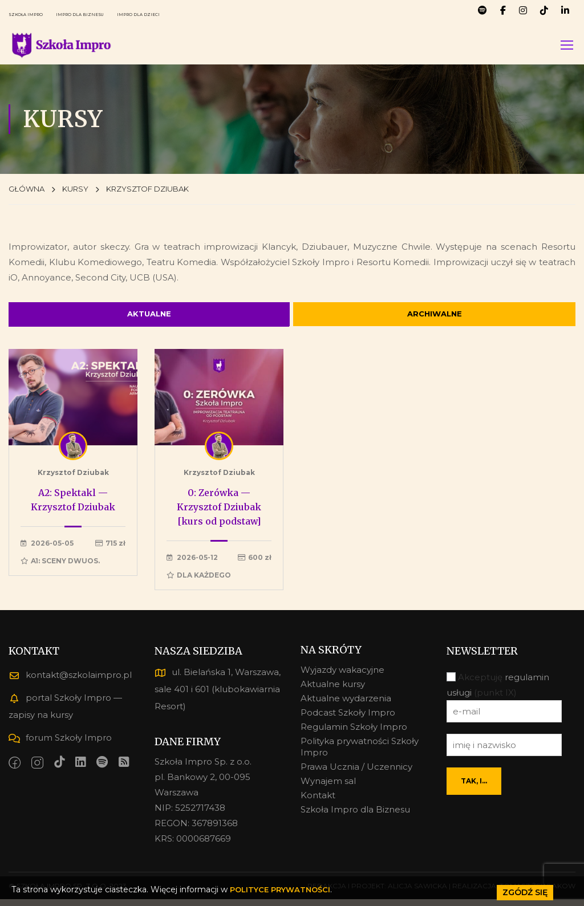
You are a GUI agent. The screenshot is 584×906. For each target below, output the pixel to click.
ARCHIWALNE (434, 318)
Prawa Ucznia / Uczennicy (356, 773)
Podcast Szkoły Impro (348, 719)
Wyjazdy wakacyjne (342, 676)
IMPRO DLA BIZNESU (119, 13)
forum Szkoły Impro (60, 744)
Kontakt (318, 802)
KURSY (75, 191)
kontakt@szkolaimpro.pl (70, 681)
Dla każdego (199, 582)
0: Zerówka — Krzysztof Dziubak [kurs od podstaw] (219, 514)
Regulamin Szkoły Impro (354, 733)
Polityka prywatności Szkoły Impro (360, 753)
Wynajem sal (328, 787)
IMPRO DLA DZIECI (206, 13)
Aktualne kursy (333, 690)
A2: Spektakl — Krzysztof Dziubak (73, 506)
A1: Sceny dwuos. (60, 567)
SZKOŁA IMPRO (38, 13)
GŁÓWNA (26, 191)
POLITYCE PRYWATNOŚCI (283, 889)
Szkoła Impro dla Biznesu (355, 816)
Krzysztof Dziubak (73, 479)
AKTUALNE (149, 318)
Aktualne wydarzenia (346, 705)
